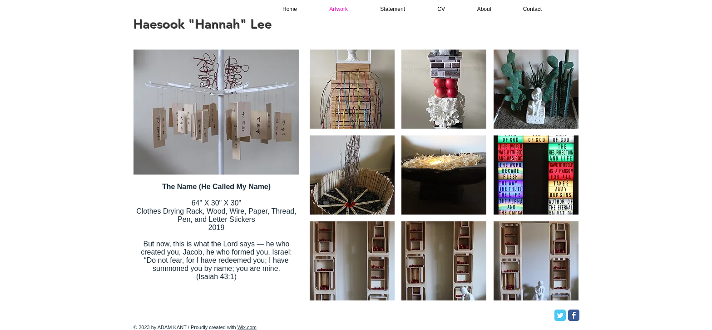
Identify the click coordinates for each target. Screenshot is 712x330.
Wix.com (247, 327)
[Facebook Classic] (573, 315)
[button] (352, 89)
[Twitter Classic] (560, 315)
